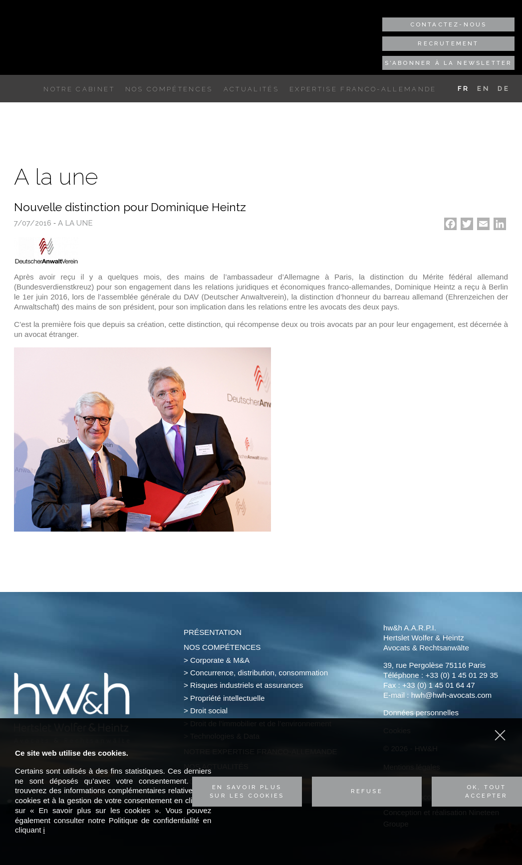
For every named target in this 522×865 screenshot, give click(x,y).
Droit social (209, 710)
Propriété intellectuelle (227, 698)
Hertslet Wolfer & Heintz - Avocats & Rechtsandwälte (74, 31)
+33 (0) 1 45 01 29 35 (461, 675)
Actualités (251, 89)
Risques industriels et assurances (246, 685)
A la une (75, 223)
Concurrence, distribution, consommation (259, 672)
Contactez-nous (448, 24)
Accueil (30, 89)
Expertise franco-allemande (363, 89)
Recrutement (448, 43)
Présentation (213, 632)
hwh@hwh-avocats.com (451, 695)
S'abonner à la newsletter (449, 62)
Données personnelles (421, 712)
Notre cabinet (78, 89)
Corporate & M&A (220, 660)
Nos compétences (169, 89)
